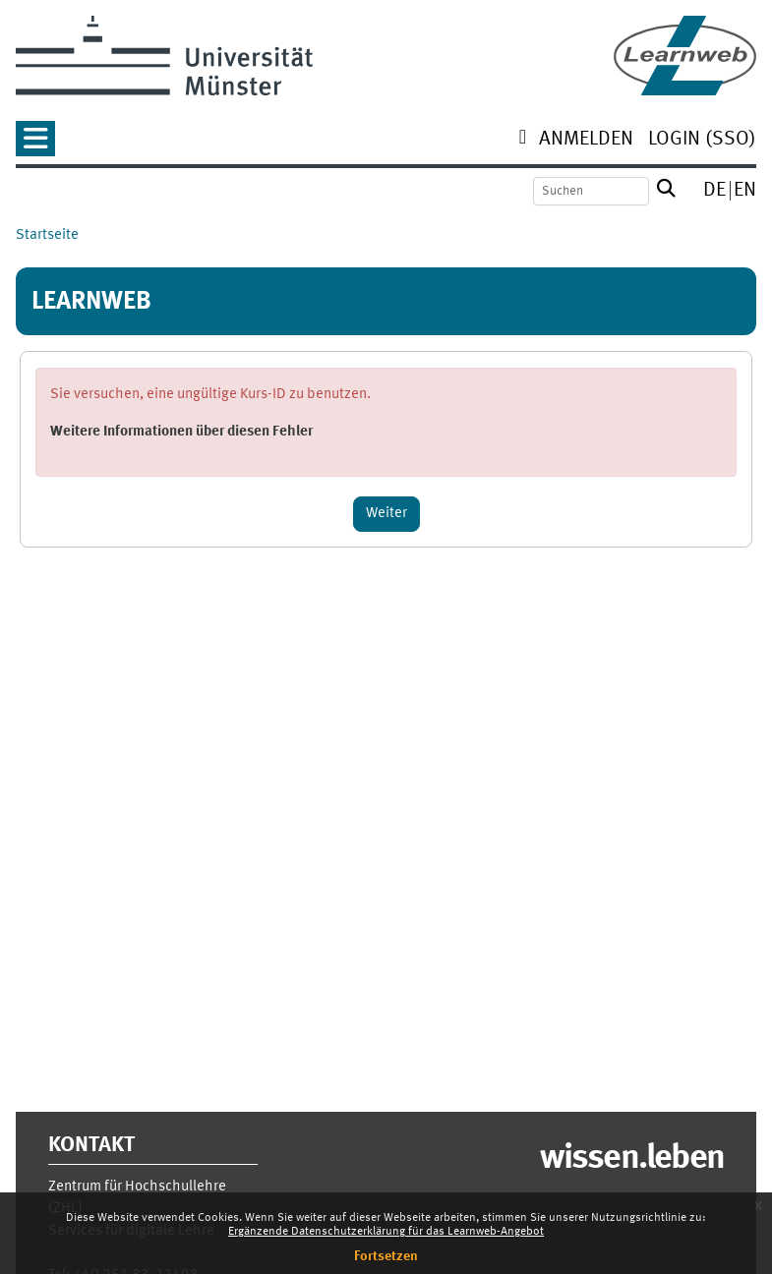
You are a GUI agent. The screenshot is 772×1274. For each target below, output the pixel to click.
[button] (35, 145)
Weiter (386, 513)
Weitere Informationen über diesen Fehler (181, 432)
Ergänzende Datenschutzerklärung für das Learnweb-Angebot (386, 1232)
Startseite (47, 235)
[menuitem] (586, 141)
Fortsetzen (386, 1256)
